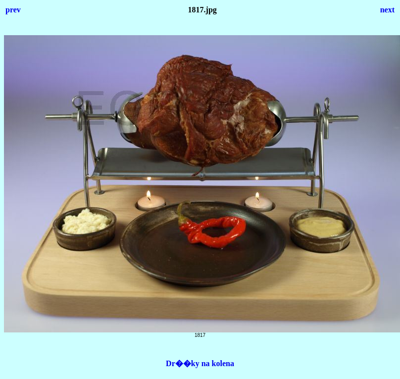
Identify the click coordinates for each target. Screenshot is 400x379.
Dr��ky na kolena (200, 363)
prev (13, 9)
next (387, 9)
